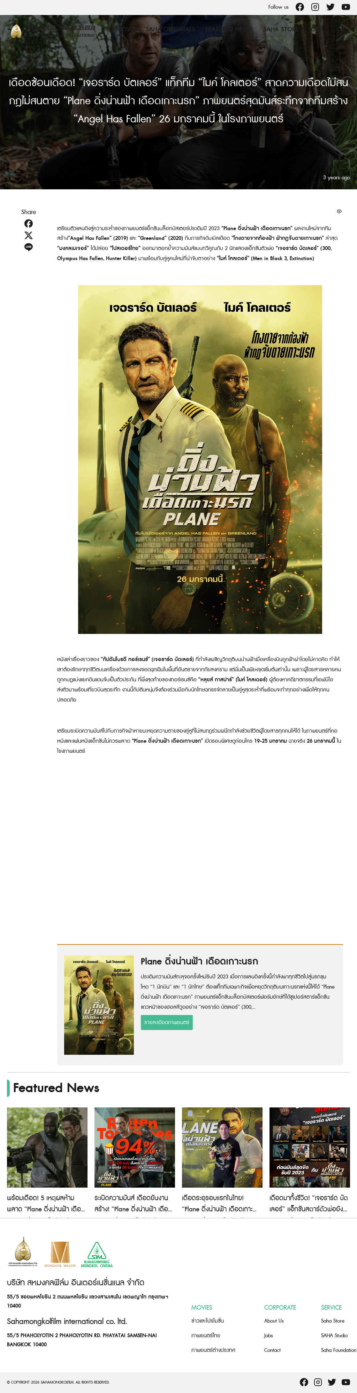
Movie (125, 29)
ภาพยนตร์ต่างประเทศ (213, 1350)
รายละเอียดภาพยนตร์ (166, 1023)
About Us (274, 1321)
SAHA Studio (334, 1336)
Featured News (228, 29)
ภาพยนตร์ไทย (205, 1336)
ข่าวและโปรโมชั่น (207, 1321)
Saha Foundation (338, 1350)
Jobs (315, 29)
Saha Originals (170, 29)
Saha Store (280, 29)
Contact (272, 1350)
